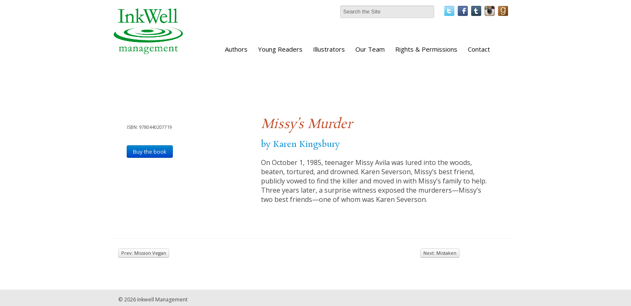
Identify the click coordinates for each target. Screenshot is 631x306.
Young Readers (280, 49)
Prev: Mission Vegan (143, 253)
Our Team (370, 49)
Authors (236, 49)
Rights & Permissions (426, 49)
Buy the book (150, 151)
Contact (479, 49)
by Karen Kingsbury (300, 144)
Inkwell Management (162, 299)
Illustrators (329, 49)
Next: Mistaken (439, 253)
